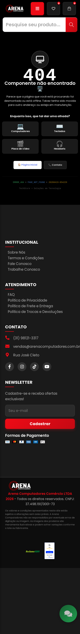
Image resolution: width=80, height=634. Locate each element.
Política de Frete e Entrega (30, 306)
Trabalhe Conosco (24, 269)
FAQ (11, 294)
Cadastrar (40, 423)
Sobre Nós (16, 252)
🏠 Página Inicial (27, 164)
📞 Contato (55, 165)
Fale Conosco (20, 264)
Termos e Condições (26, 258)
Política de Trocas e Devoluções (35, 312)
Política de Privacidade (27, 300)
